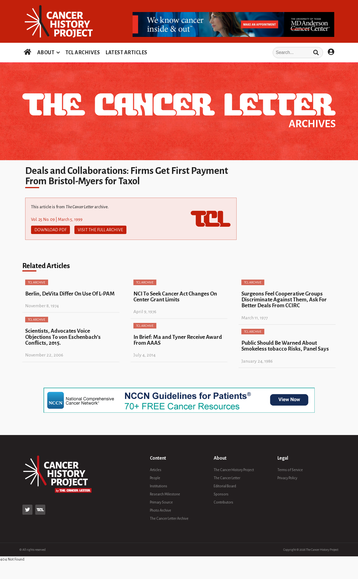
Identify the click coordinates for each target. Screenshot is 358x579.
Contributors (223, 502)
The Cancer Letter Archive (169, 519)
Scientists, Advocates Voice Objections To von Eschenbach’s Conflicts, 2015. (63, 337)
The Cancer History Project (234, 470)
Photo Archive (160, 510)
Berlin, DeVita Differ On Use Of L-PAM (70, 294)
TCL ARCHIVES (82, 52)
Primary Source (161, 502)
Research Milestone (165, 494)
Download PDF (50, 230)
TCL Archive (36, 282)
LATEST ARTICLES (126, 52)
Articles (155, 470)
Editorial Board (225, 486)
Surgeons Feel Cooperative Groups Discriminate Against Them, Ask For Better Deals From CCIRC (284, 300)
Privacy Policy (287, 478)
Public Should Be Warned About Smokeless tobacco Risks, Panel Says (285, 346)
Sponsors (221, 494)
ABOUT (46, 52)
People (155, 478)
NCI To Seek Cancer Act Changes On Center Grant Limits (175, 297)
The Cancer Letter (227, 478)
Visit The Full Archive (100, 230)
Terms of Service (290, 470)
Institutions (158, 486)
